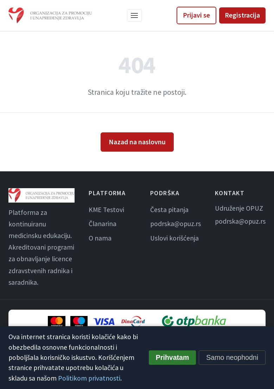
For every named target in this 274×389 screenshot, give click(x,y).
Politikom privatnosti (89, 378)
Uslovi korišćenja (174, 238)
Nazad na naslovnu (137, 141)
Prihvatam (172, 357)
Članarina (102, 223)
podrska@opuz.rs (175, 223)
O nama (100, 238)
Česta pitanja (169, 209)
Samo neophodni (232, 357)
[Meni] (134, 15)
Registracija (242, 15)
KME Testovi (106, 209)
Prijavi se (196, 15)
